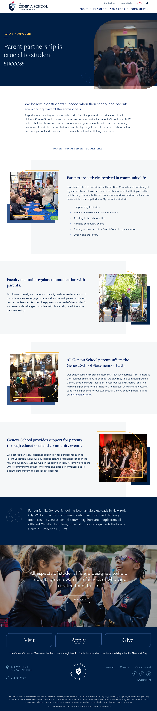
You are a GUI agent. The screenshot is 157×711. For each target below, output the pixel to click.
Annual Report (142, 667)
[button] (85, 8)
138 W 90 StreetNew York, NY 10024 (22, 668)
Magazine (126, 667)
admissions (117, 9)
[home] (28, 6)
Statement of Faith (81, 394)
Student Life (77, 599)
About (84, 9)
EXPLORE (98, 9)
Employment (144, 679)
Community (138, 9)
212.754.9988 (18, 677)
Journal (110, 667)
